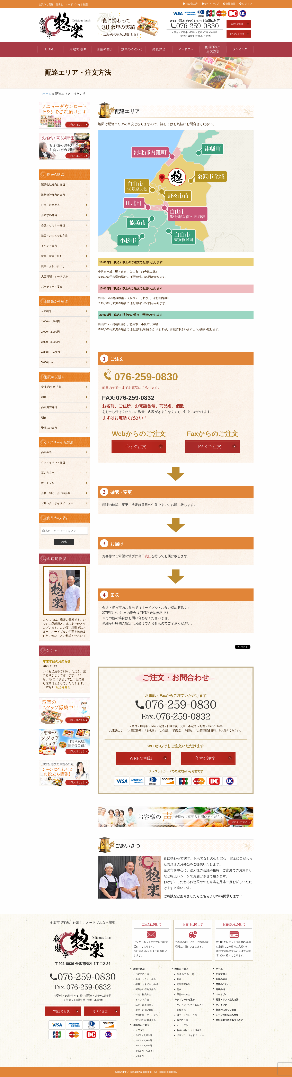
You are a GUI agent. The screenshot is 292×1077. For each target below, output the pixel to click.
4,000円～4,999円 (51, 352)
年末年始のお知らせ (56, 661)
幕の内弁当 (47, 472)
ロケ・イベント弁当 (53, 462)
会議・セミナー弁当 (53, 225)
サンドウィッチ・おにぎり (190, 1004)
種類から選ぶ (181, 969)
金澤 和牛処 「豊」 (52, 386)
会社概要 (230, 3)
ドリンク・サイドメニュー (57, 503)
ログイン (247, 3)
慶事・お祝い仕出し (53, 266)
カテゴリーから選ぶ (185, 999)
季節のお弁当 (49, 427)
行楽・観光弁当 (50, 204)
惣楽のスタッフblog (226, 1010)
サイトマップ (211, 3)
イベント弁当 (49, 245)
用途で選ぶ (77, 49)
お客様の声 (191, 3)
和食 (43, 397)
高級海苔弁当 (49, 407)
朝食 (43, 417)
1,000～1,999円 (50, 321)
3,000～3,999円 (50, 341)
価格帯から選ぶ (141, 1025)
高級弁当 (158, 49)
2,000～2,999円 (50, 331)
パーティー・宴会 (51, 286)
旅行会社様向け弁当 (53, 194)
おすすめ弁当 (49, 215)
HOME (50, 49)
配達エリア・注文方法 (213, 49)
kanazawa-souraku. (141, 1071)
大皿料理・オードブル (54, 276)
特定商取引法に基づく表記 (229, 1020)
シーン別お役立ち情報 (227, 1015)
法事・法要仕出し (51, 256)
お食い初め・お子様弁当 (55, 493)
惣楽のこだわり (131, 49)
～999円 (46, 311)
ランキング (240, 49)
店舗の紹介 (104, 49)
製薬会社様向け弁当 (53, 184)
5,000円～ (47, 362)
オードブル (186, 49)
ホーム (47, 93)
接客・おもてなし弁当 (54, 235)
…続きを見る (61, 687)
